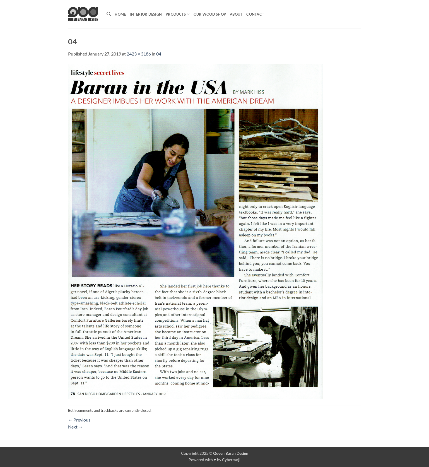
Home (120, 14)
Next (75, 426)
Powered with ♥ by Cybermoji (214, 459)
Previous (79, 419)
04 (158, 53)
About (236, 14)
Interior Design (146, 14)
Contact (255, 14)
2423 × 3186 (139, 53)
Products (178, 14)
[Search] (109, 14)
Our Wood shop (210, 14)
